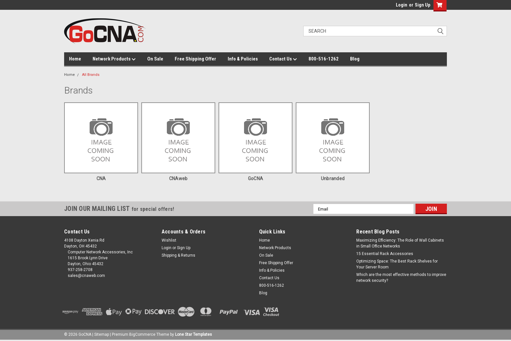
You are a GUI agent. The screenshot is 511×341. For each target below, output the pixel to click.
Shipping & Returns (178, 255)
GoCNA (255, 178)
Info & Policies (243, 59)
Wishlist (169, 240)
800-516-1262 (323, 59)
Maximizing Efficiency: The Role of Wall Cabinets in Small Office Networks (400, 243)
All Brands (90, 75)
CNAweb (178, 178)
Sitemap (101, 334)
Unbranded (332, 178)
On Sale (155, 59)
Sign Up (422, 5)
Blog (355, 59)
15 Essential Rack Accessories (384, 253)
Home (75, 59)
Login (401, 5)
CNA (101, 178)
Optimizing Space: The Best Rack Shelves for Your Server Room (397, 264)
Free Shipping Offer (195, 59)
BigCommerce (142, 334)
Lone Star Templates (193, 334)
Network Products (114, 59)
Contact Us (283, 59)
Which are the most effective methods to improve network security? (401, 277)
